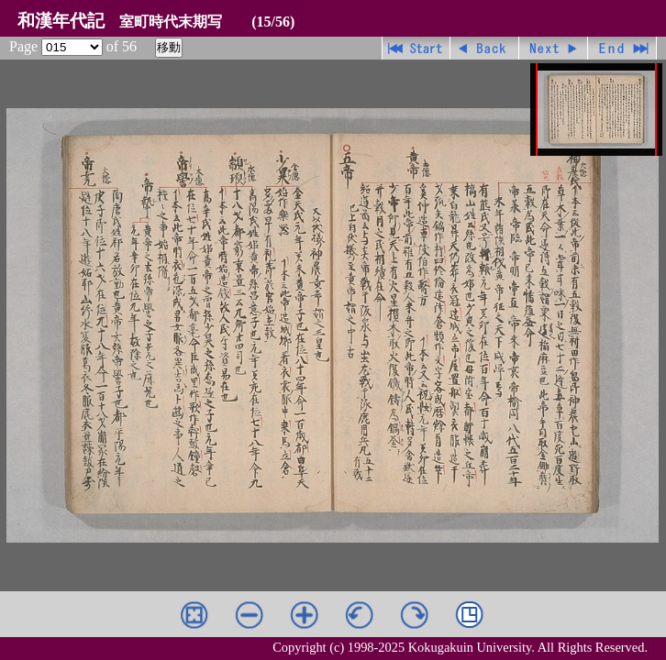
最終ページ (622, 48)
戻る (484, 48)
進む (553, 48)
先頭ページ (416, 48)
